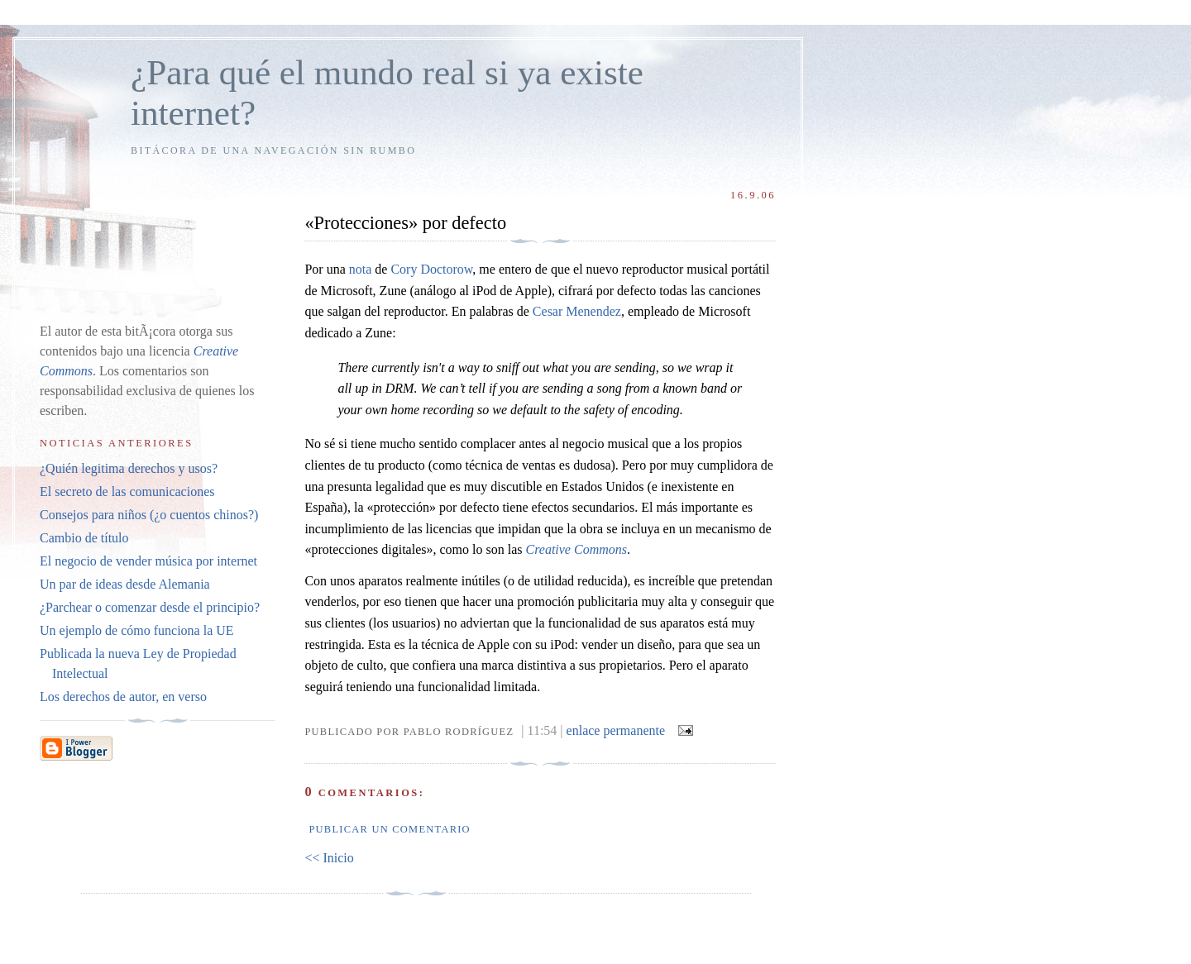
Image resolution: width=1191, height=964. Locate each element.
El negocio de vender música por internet (148, 561)
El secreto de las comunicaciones (127, 491)
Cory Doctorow (431, 269)
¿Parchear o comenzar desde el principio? (150, 607)
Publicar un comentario (390, 829)
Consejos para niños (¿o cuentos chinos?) (149, 515)
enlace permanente (616, 730)
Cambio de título (84, 538)
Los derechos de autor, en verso (123, 697)
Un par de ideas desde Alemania (125, 584)
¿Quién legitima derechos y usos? (129, 468)
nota (360, 269)
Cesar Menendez (577, 311)
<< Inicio (328, 858)
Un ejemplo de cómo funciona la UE (137, 630)
